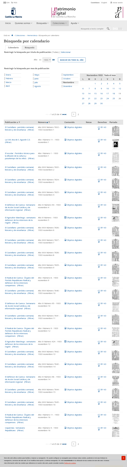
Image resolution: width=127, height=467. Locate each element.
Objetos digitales (74, 127)
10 (107, 88)
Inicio (8, 23)
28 (89, 103)
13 (83, 93)
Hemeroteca (32, 35)
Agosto (37, 86)
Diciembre (67, 86)
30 (101, 103)
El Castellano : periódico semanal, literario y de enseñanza (19, 128)
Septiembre (68, 74)
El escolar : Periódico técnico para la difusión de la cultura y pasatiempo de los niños (19, 156)
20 (83, 98)
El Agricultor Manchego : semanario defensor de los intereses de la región (20, 220)
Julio (36, 82)
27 (83, 103)
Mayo (36, 74)
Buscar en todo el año (71, 60)
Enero (8, 74)
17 (107, 93)
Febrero (9, 78)
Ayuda (74, 23)
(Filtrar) (31, 129)
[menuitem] (8, 23)
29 (95, 103)
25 (114, 98)
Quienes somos (22, 23)
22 (95, 98)
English (104, 3)
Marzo (8, 82)
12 (120, 88)
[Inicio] (12, 35)
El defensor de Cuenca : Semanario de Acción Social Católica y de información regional (20, 207)
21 (89, 98)
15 (95, 93)
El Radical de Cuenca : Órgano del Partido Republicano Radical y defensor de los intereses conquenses (19, 281)
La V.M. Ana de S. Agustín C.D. (17, 139)
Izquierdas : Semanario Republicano (15, 429)
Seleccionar (66, 52)
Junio (36, 78)
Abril (8, 86)
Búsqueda (42, 23)
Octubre (66, 78)
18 (114, 93)
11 (114, 88)
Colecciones (59, 23)
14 (89, 93)
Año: (36, 59)
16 (101, 93)
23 (101, 98)
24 (107, 98)
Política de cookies (70, 463)
